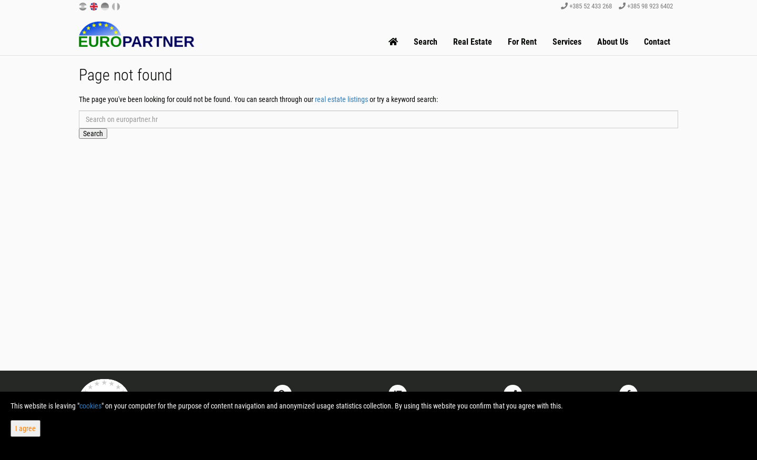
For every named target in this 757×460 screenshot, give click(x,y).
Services (567, 42)
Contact (657, 42)
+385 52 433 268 (586, 6)
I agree (25, 428)
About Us (612, 42)
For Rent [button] (522, 42)
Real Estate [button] (472, 42)
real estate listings (341, 99)
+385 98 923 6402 (646, 6)
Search (425, 42)
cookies (90, 406)
